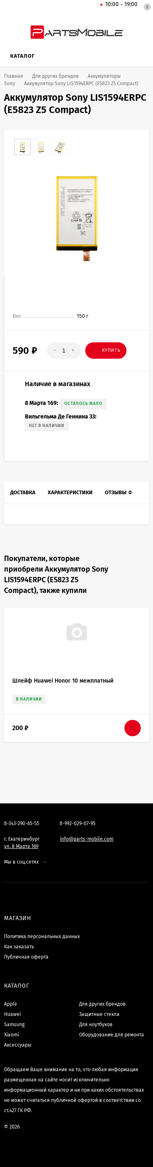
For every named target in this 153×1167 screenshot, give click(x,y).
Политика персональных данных (42, 936)
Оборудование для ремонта (111, 1035)
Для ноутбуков (96, 1024)
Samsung (14, 1024)
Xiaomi (11, 1035)
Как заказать (19, 947)
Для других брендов (102, 1004)
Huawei (12, 1014)
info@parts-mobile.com (86, 839)
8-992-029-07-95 (77, 823)
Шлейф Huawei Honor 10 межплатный (62, 680)
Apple (10, 1004)
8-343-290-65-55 (21, 823)
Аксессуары (17, 1045)
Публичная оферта (26, 957)
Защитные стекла (99, 1014)
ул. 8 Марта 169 (21, 846)
